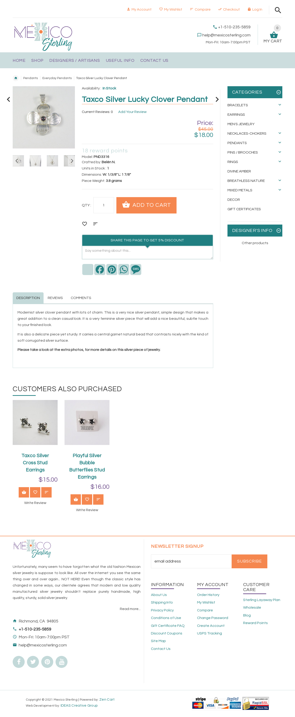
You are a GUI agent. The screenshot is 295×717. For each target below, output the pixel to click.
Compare (200, 9)
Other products (255, 243)
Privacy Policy (162, 610)
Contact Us (161, 649)
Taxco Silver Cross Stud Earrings (35, 462)
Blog (247, 615)
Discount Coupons (166, 633)
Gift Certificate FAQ (168, 626)
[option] (35, 160)
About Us (159, 595)
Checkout (229, 9)
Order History (208, 595)
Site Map (158, 641)
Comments (81, 298)
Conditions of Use (166, 618)
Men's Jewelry (240, 124)
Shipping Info (162, 602)
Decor (233, 199)
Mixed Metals (239, 190)
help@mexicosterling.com (226, 35)
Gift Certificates (244, 209)
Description (28, 298)
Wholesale (252, 607)
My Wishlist (170, 9)
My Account (139, 9)
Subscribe (249, 561)
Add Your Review (132, 112)
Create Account (211, 626)
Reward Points (255, 623)
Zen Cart (107, 699)
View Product (24, 492)
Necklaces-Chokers (246, 133)
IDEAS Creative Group (79, 705)
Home (16, 78)
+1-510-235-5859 (234, 27)
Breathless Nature (246, 181)
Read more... (130, 609)
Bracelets (237, 105)
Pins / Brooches (242, 152)
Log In (254, 9)
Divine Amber (239, 171)
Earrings (236, 114)
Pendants (30, 78)
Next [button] (71, 161)
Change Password (212, 618)
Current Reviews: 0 (97, 112)
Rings (232, 162)
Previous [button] (16, 161)
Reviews (55, 298)
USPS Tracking (209, 633)
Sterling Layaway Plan (261, 600)
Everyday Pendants (57, 78)
